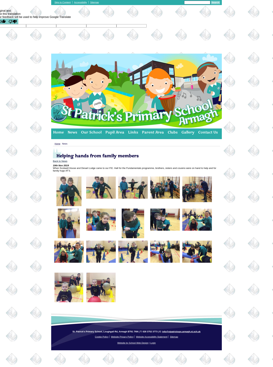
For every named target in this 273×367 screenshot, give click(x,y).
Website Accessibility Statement (151, 336)
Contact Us (208, 132)
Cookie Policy (101, 336)
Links (133, 132)
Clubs (173, 132)
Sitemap (94, 2)
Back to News (60, 161)
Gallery (187, 132)
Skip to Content (62, 2)
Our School (91, 132)
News (72, 132)
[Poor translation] (12, 21)
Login (153, 343)
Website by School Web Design (133, 343)
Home (58, 132)
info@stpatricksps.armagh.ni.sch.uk (181, 331)
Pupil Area (114, 132)
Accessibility (80, 2)
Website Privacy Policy (122, 336)
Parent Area (153, 132)
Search (215, 2)
